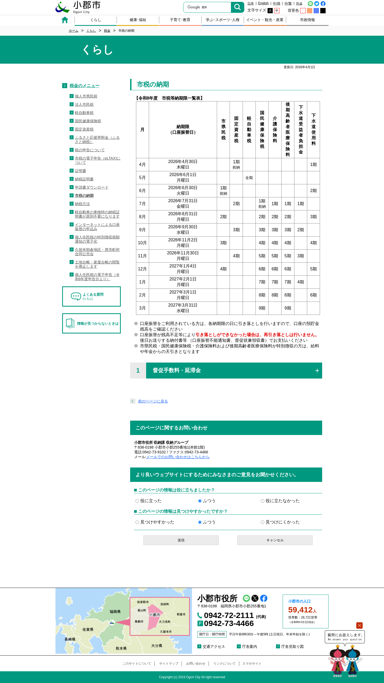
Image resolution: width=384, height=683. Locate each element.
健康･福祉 (138, 20)
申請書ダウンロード (92, 187)
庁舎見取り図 (292, 646)
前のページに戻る (153, 401)
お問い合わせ (195, 663)
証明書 (80, 171)
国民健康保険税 (88, 121)
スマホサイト (252, 663)
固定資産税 (84, 129)
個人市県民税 (86, 96)
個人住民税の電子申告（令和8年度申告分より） (97, 277)
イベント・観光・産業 (264, 20)
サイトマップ (168, 663)
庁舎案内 (249, 646)
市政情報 (307, 20)
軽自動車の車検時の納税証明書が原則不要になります (97, 214)
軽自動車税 (84, 113)
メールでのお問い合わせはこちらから (178, 457)
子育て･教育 (180, 20)
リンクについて (224, 663)
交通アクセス (214, 646)
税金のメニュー (84, 85)
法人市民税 (84, 104)
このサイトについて (136, 663)
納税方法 (82, 204)
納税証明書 (84, 179)
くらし (95, 20)
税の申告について (90, 150)
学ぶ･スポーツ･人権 (222, 20)
